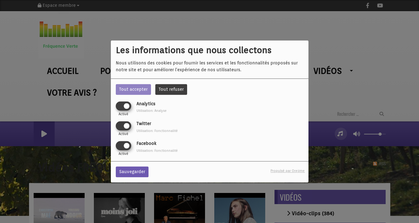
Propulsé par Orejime (287, 171)
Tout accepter (133, 89)
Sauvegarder (132, 171)
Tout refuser (171, 89)
